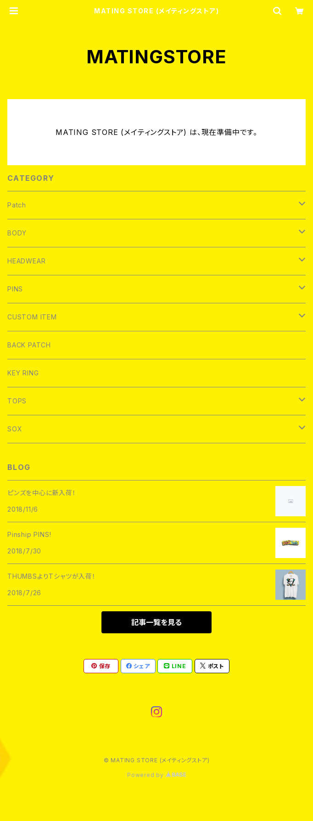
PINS (15, 289)
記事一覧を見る (156, 622)
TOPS (17, 401)
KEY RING (23, 373)
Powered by (156, 774)
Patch (16, 205)
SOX (14, 429)
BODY (17, 233)
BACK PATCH (29, 345)
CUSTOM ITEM (32, 317)
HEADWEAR (26, 261)
